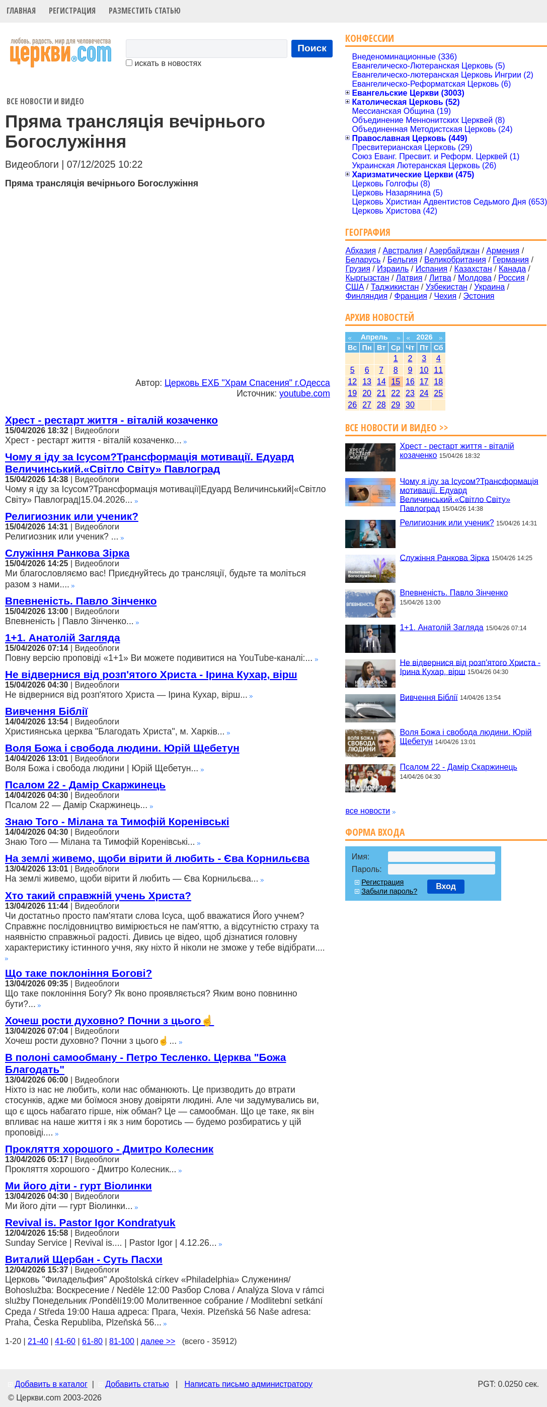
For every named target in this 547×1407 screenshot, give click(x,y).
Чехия (445, 296)
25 (438, 393)
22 (395, 393)
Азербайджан (454, 250)
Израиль (393, 268)
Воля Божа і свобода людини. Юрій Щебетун (122, 748)
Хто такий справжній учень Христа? (98, 895)
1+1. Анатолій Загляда (62, 637)
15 (395, 381)
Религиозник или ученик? (71, 516)
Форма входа (375, 832)
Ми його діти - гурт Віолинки (78, 1185)
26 (352, 404)
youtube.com (304, 393)
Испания (432, 268)
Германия (511, 259)
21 (381, 393)
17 (424, 381)
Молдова (475, 278)
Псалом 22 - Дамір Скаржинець (85, 784)
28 (381, 404)
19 (352, 393)
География (367, 232)
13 (366, 381)
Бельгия (402, 259)
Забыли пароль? (389, 891)
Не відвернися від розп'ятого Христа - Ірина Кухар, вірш (151, 674)
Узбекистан (446, 287)
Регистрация (72, 10)
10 (424, 370)
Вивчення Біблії (46, 711)
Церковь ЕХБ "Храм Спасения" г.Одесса (247, 383)
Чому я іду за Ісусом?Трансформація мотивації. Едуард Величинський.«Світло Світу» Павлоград (149, 463)
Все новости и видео (45, 101)
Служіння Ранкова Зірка (67, 553)
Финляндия (366, 296)
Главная (21, 10)
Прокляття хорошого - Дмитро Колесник (109, 1149)
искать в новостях (163, 63)
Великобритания (455, 259)
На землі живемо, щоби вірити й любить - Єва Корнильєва (157, 858)
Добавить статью (137, 1384)
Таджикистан (395, 287)
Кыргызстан (367, 278)
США (354, 287)
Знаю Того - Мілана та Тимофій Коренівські (117, 821)
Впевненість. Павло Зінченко (81, 601)
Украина (489, 287)
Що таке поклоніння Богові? (78, 973)
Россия (511, 278)
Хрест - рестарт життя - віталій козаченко (111, 420)
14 (381, 381)
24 (424, 393)
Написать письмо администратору (248, 1384)
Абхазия (360, 250)
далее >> (158, 1341)
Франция (410, 296)
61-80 (92, 1341)
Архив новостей (379, 317)
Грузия (357, 268)
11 (438, 370)
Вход (446, 886)
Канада (512, 268)
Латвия (409, 278)
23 (410, 393)
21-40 (38, 1341)
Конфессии (369, 38)
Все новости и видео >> (396, 427)
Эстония (479, 296)
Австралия (403, 250)
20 (366, 393)
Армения (502, 250)
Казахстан (473, 268)
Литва (440, 278)
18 (438, 381)
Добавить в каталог (51, 1384)
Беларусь (362, 259)
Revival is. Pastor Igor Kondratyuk (90, 1222)
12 (352, 381)
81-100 (121, 1341)
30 (410, 404)
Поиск (312, 48)
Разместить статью (145, 10)
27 (366, 404)
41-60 (65, 1341)
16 (410, 381)
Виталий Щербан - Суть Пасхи (84, 1259)
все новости (367, 811)
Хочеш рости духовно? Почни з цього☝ (109, 1020)
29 (395, 404)
